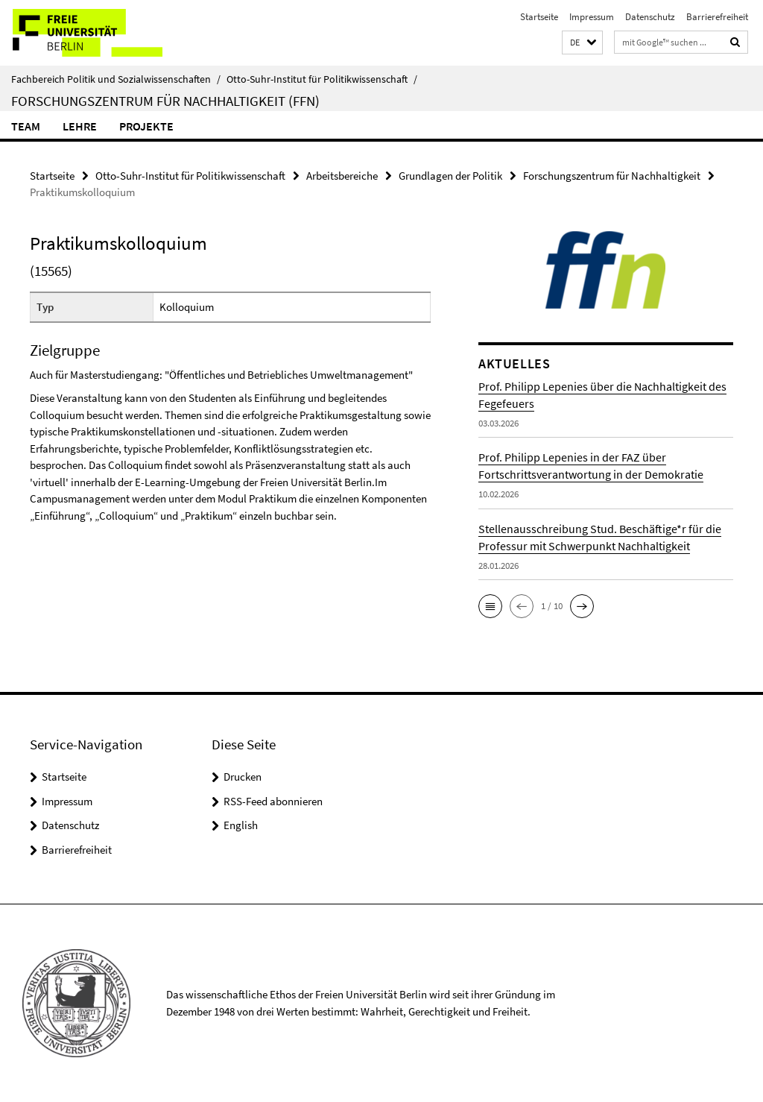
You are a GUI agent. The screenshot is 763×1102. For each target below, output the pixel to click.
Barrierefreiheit (717, 16)
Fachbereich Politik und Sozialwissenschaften (116, 79)
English (241, 825)
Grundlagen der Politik (450, 176)
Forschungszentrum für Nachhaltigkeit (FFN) (165, 101)
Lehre (80, 126)
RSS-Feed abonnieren (273, 801)
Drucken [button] (243, 776)
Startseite (539, 16)
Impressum (591, 16)
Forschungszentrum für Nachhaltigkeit (611, 176)
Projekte (146, 126)
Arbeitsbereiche (342, 176)
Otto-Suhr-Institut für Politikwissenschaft (322, 79)
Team (25, 126)
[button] (582, 43)
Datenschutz (650, 16)
